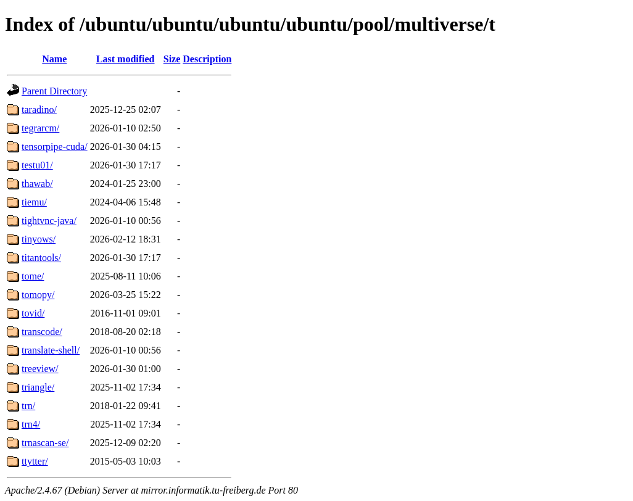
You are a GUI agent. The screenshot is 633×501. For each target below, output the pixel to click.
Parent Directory (54, 91)
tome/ (33, 276)
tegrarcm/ (40, 128)
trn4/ (31, 424)
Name (54, 59)
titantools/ (41, 257)
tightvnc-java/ (49, 220)
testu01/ (37, 165)
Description (207, 59)
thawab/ (37, 183)
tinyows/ (39, 239)
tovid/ (33, 313)
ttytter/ (35, 461)
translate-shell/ (51, 350)
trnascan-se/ (45, 442)
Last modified (125, 59)
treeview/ (40, 368)
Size (172, 59)
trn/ (28, 405)
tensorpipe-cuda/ (55, 146)
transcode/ (42, 331)
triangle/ (38, 387)
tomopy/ (38, 294)
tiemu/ (34, 202)
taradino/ (39, 109)
